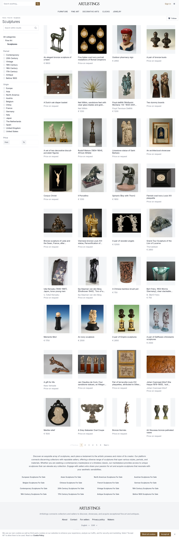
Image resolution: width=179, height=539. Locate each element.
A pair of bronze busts (156, 57)
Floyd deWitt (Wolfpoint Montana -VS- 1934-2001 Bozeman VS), (123, 104)
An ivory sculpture (86, 337)
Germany (10, 111)
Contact (73, 519)
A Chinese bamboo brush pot (125, 289)
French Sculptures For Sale (108, 483)
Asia (8, 91)
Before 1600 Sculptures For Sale (145, 494)
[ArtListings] (89, 508)
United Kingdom (13, 128)
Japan (9, 118)
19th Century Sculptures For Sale (145, 488)
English (85, 525)
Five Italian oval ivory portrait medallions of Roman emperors (92, 58)
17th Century (11, 71)
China (8, 105)
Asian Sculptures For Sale (71, 477)
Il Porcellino (83, 195)
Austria (9, 98)
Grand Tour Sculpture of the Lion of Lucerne (159, 242)
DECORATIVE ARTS (91, 12)
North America (12, 95)
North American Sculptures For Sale (108, 477)
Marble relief (49, 430)
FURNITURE (63, 12)
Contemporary (12, 55)
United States (12, 131)
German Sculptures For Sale (145, 483)
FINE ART (75, 12)
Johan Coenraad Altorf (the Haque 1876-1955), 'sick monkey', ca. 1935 (159, 384)
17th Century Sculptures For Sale (71, 494)
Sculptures (12, 44)
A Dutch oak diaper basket (55, 102)
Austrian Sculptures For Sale (145, 477)
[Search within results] (36, 28)
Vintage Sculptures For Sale (108, 488)
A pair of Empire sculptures (124, 337)
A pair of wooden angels (123, 241)
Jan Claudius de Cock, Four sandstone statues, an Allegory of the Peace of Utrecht (92, 384)
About (64, 519)
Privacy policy (98, 519)
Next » (106, 445)
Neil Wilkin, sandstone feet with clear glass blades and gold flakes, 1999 (92, 104)
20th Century (12, 58)
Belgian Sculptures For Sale (34, 483)
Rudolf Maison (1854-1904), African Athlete (90, 151)
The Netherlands (13, 121)
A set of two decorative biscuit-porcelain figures (58, 151)
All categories (9, 37)
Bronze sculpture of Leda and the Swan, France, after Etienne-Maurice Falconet (57, 243)
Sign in (168, 4)
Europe (9, 88)
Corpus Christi (50, 195)
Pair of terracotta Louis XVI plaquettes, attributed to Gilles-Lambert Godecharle (126, 384)
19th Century (12, 65)
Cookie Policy (38, 535)
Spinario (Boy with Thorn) (123, 195)
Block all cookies (148, 534)
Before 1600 (11, 78)
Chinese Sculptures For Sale (71, 483)
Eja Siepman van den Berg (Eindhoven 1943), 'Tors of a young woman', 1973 (90, 291)
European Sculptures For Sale (33, 477)
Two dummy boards (155, 102)
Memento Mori (50, 337)
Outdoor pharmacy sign (122, 57)
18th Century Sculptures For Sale (34, 494)
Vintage (9, 61)
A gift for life (49, 382)
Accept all (165, 534)
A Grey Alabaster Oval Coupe (91, 430)
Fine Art (9, 18)
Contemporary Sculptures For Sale (33, 488)
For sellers (84, 519)
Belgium (9, 101)
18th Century (12, 68)
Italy (8, 115)
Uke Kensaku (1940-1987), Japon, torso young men (55, 290)
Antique (9, 75)
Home (4, 18)
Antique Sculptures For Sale (108, 494)
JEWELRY (117, 12)
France (9, 108)
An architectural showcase (158, 150)
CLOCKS (106, 12)
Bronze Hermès (119, 430)
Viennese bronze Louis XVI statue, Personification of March (90, 243)
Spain (8, 125)
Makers (111, 519)
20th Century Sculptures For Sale (71, 488)
